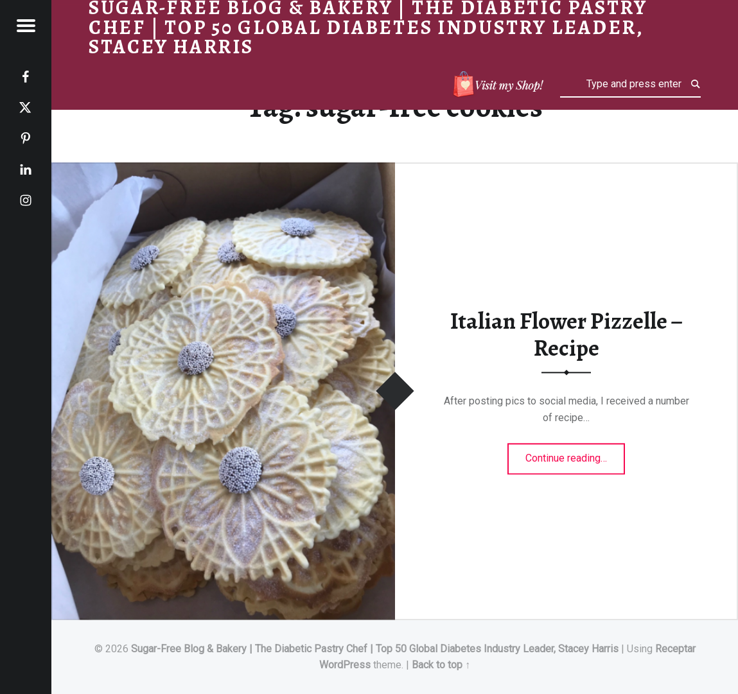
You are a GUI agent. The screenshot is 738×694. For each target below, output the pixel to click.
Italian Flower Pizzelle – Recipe (566, 335)
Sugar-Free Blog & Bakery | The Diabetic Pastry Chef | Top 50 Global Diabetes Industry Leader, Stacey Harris (375, 649)
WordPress (345, 665)
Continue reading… (575, 454)
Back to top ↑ (441, 665)
